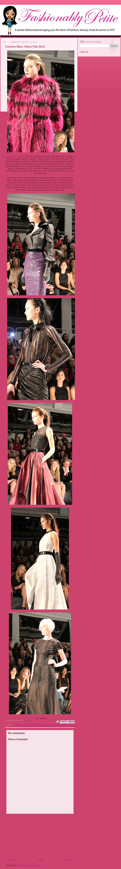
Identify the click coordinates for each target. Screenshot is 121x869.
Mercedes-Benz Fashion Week (57, 726)
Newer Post (12, 859)
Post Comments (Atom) (30, 865)
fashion (64, 725)
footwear (71, 725)
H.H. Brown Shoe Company (28, 726)
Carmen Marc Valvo (14, 156)
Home (40, 859)
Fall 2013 (56, 725)
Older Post (68, 859)
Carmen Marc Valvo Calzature (40, 725)
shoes (72, 726)
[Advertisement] (26, 836)
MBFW (41, 726)
